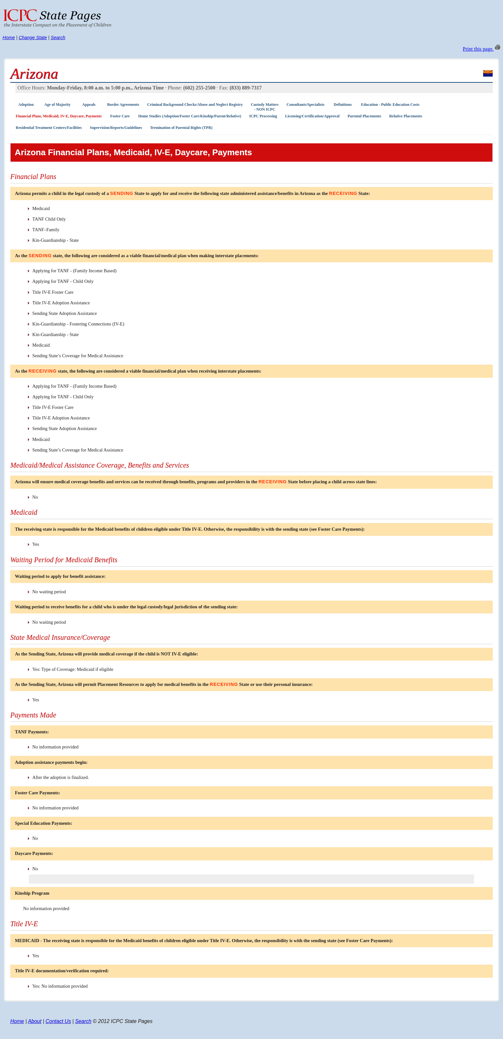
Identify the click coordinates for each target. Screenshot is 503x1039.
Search (58, 37)
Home (9, 37)
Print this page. (478, 49)
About (34, 1021)
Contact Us (58, 1021)
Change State (33, 37)
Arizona (34, 73)
